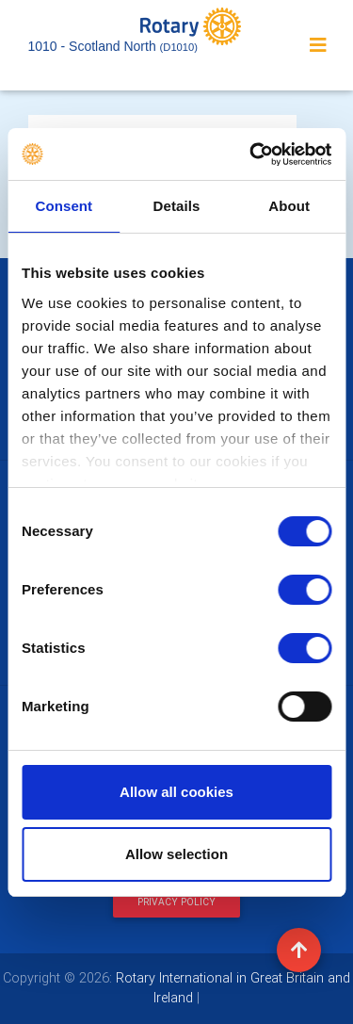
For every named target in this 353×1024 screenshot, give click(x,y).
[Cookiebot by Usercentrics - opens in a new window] (251, 154)
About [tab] (289, 206)
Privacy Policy (176, 902)
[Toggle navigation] (318, 45)
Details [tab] (177, 206)
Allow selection (176, 854)
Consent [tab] (63, 206)
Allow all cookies (176, 792)
